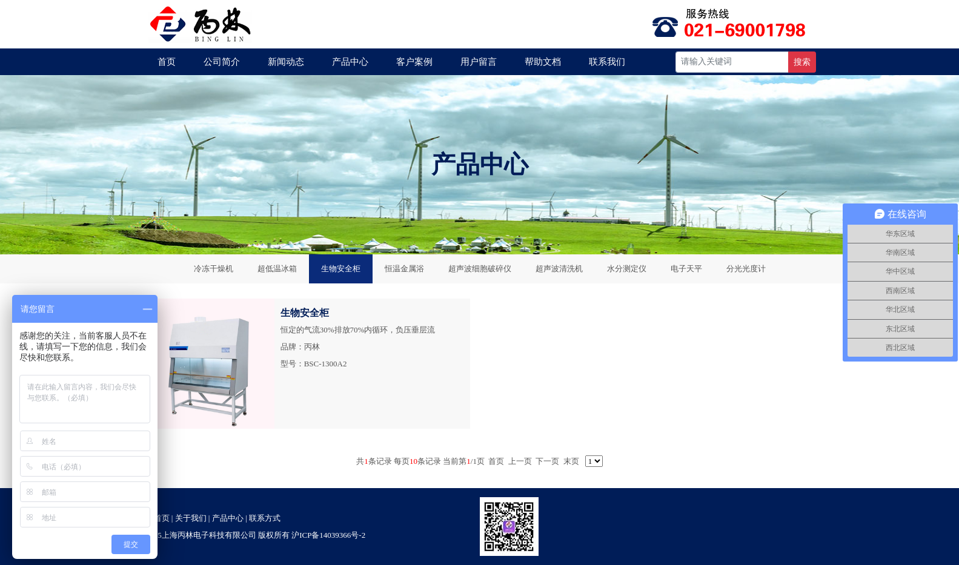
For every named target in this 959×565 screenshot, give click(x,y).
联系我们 (607, 62)
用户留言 (478, 62)
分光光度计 (746, 268)
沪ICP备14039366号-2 (328, 535)
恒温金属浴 (404, 268)
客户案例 (414, 62)
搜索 (802, 62)
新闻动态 (286, 62)
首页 (167, 62)
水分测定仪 (626, 268)
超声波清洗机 (559, 268)
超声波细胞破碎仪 (479, 268)
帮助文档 (543, 62)
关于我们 (191, 518)
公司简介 (222, 62)
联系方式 (264, 518)
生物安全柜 (340, 268)
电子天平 (686, 268)
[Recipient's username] (732, 62)
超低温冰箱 (277, 268)
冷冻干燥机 (213, 268)
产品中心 (350, 62)
